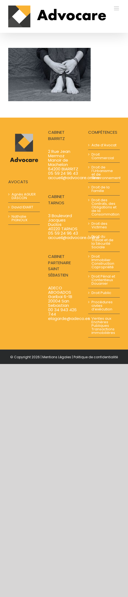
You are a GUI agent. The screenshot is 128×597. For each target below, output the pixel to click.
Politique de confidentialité (96, 357)
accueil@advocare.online (73, 177)
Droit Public (101, 293)
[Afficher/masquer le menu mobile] (117, 8)
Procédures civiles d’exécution (102, 305)
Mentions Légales (56, 357)
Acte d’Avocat (103, 145)
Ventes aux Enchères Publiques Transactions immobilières (103, 325)
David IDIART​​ (22, 207)
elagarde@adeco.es (69, 318)
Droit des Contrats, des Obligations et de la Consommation (104, 207)
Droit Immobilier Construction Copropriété (102, 262)
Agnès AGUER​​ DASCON (24, 196)
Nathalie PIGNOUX (19, 218)
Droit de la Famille (100, 189)
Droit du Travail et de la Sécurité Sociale (102, 242)
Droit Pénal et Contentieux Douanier (103, 280)
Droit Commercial (102, 156)
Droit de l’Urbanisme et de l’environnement (104, 172)
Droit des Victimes (99, 225)
